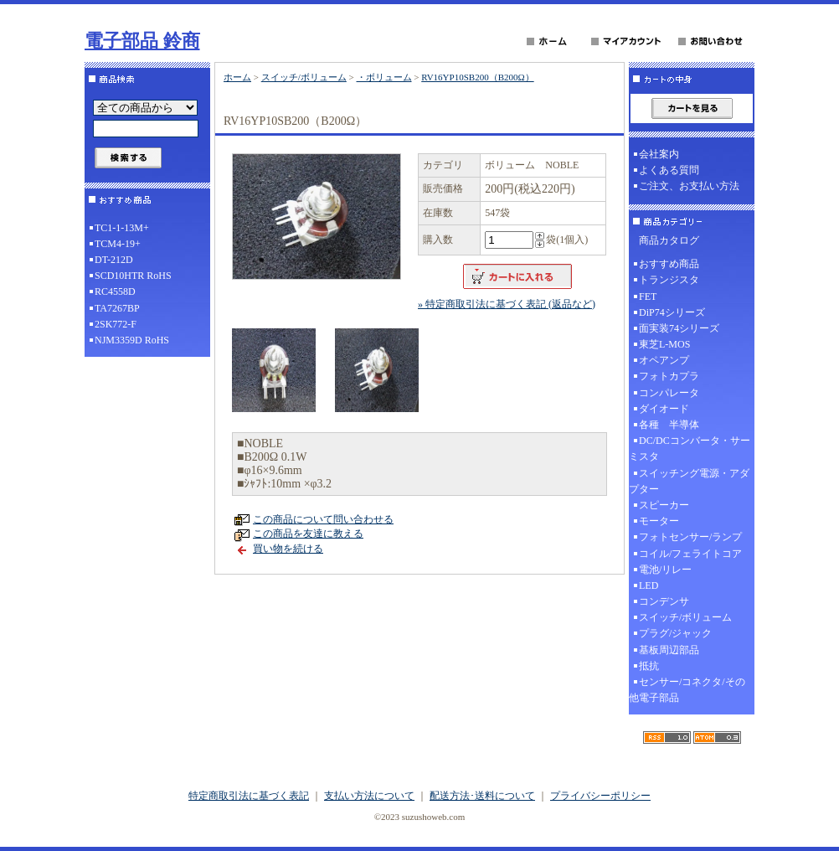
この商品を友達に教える (308, 533)
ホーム (237, 77)
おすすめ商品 (669, 264)
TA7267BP (117, 308)
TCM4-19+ (118, 244)
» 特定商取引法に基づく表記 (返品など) (506, 304)
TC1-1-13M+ (122, 228)
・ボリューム (384, 77)
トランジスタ (669, 280)
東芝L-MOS (664, 344)
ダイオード (664, 409)
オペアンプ (664, 360)
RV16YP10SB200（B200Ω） (477, 77)
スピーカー (664, 505)
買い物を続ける (288, 548)
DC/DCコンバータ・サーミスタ (689, 448)
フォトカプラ (669, 376)
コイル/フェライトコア (690, 554)
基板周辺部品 (669, 650)
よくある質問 (669, 170)
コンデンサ (664, 601)
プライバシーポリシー (600, 796)
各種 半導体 (669, 425)
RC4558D (115, 291)
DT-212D (114, 260)
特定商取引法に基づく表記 (248, 796)
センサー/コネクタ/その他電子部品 (687, 690)
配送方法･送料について (482, 796)
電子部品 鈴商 (142, 40)
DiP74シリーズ (672, 312)
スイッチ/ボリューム (304, 77)
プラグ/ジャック (675, 633)
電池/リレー (665, 569)
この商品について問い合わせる (323, 519)
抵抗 (649, 666)
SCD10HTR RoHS (133, 275)
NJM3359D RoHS (132, 340)
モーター (659, 521)
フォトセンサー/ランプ (690, 537)
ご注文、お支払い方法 (689, 186)
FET (647, 296)
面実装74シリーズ (679, 328)
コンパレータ (669, 393)
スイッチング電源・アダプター (689, 481)
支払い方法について (369, 796)
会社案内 (659, 154)
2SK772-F (115, 324)
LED (648, 585)
